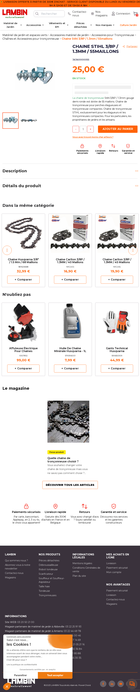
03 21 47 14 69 (73, 639)
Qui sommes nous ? (16, 560)
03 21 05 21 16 (76, 644)
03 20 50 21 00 (25, 622)
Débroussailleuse (48, 564)
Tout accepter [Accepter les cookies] (55, 675)
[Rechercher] (49, 13)
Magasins (10, 577)
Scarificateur (46, 573)
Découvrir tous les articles (70, 484)
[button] (7, 686)
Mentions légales (82, 563)
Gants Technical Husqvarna (117, 350)
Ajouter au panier (118, 129)
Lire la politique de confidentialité (22, 664)
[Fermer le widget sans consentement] (19, 636)
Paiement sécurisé (117, 567)
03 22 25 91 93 (73, 626)
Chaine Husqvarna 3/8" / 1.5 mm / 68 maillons (23, 261)
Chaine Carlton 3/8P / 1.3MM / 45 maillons (117, 261)
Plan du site (79, 575)
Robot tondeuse (48, 569)
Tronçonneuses (47, 595)
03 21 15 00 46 (73, 635)
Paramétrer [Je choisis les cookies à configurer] (20, 675)
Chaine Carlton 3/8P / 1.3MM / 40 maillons (70, 261)
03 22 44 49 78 (72, 631)
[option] (23, 250)
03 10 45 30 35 (73, 657)
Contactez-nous (14, 573)
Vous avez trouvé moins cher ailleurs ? (92, 137)
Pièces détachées (49, 560)
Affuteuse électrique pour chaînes (23, 350)
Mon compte (113, 572)
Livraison (111, 563)
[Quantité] (83, 129)
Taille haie (44, 586)
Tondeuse (44, 590)
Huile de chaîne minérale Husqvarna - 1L (70, 350)
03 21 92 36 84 (74, 648)
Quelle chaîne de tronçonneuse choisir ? (63, 460)
